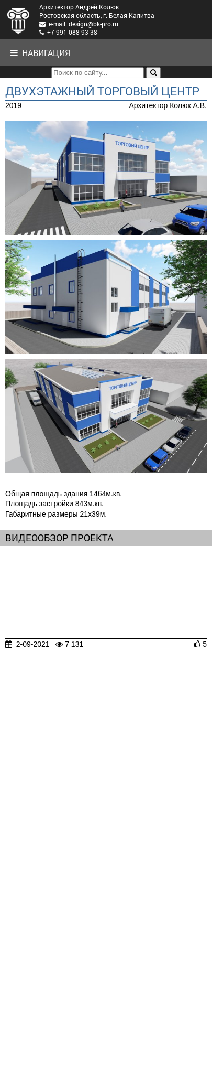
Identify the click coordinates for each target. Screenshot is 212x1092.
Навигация (40, 52)
